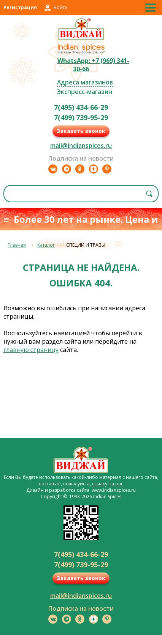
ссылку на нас (107, 483)
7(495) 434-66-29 (81, 107)
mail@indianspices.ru (81, 145)
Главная (17, 245)
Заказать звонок (81, 131)
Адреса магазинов (85, 82)
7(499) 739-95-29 (81, 117)
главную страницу (31, 350)
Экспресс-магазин (84, 92)
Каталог (46, 245)
